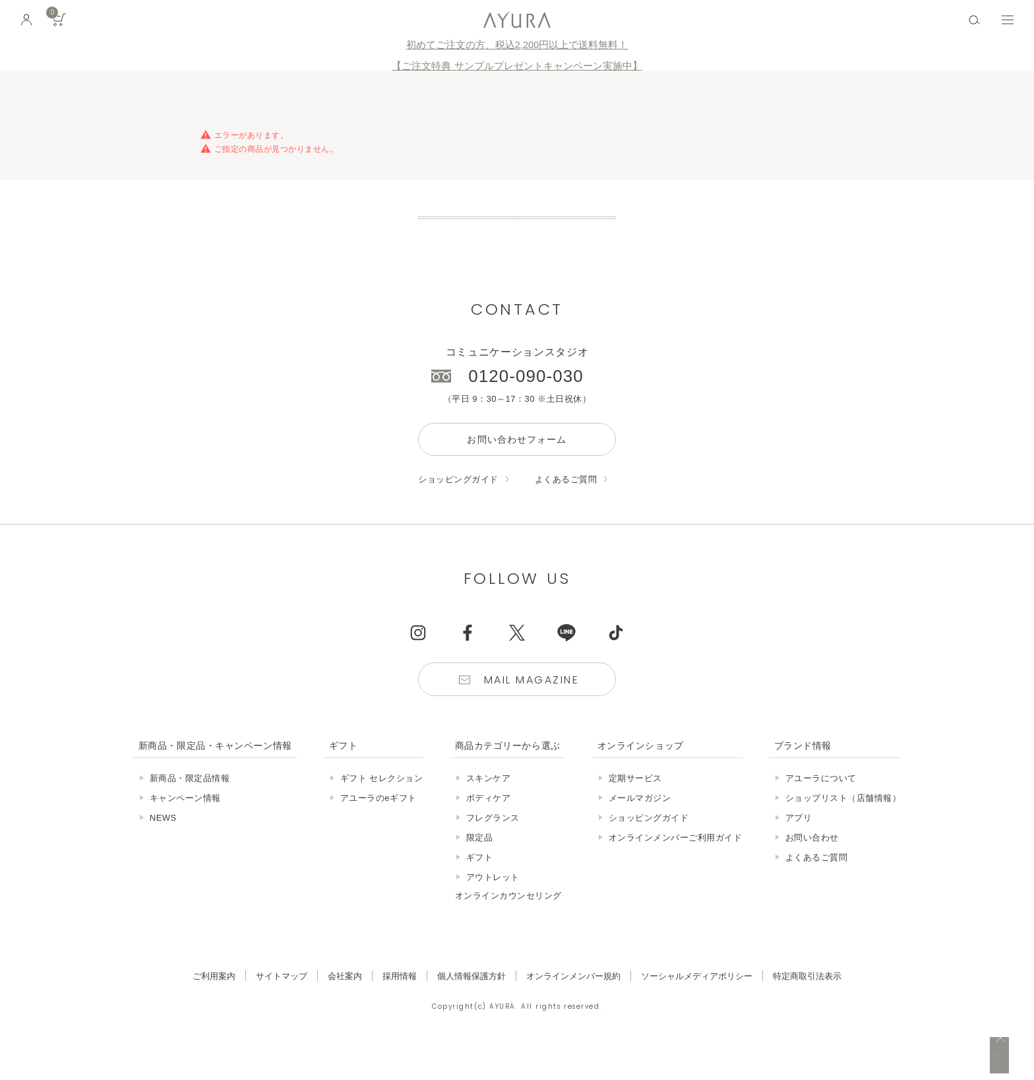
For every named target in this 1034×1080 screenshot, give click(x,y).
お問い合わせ (812, 868)
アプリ (798, 848)
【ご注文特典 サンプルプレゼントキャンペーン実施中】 (517, 66)
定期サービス (635, 808)
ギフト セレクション (381, 808)
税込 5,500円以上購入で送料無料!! (900, 1057)
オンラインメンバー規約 (573, 1006)
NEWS (163, 848)
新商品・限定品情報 (190, 808)
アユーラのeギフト (378, 828)
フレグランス (493, 848)
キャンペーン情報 (185, 828)
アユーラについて (821, 808)
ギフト (479, 887)
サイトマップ (281, 1006)
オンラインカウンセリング (508, 926)
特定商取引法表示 (807, 1006)
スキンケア (488, 808)
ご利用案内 (214, 1006)
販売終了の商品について (517, 233)
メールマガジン (640, 828)
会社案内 (345, 1006)
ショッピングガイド (458, 510)
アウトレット (493, 907)
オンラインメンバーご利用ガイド (676, 868)
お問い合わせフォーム (516, 469)
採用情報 (399, 1006)
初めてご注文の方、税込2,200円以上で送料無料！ (517, 45)
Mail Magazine (531, 710)
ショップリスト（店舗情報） (843, 828)
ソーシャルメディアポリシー (696, 1006)
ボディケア (488, 828)
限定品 (479, 868)
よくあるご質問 (566, 510)
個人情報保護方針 (471, 1006)
